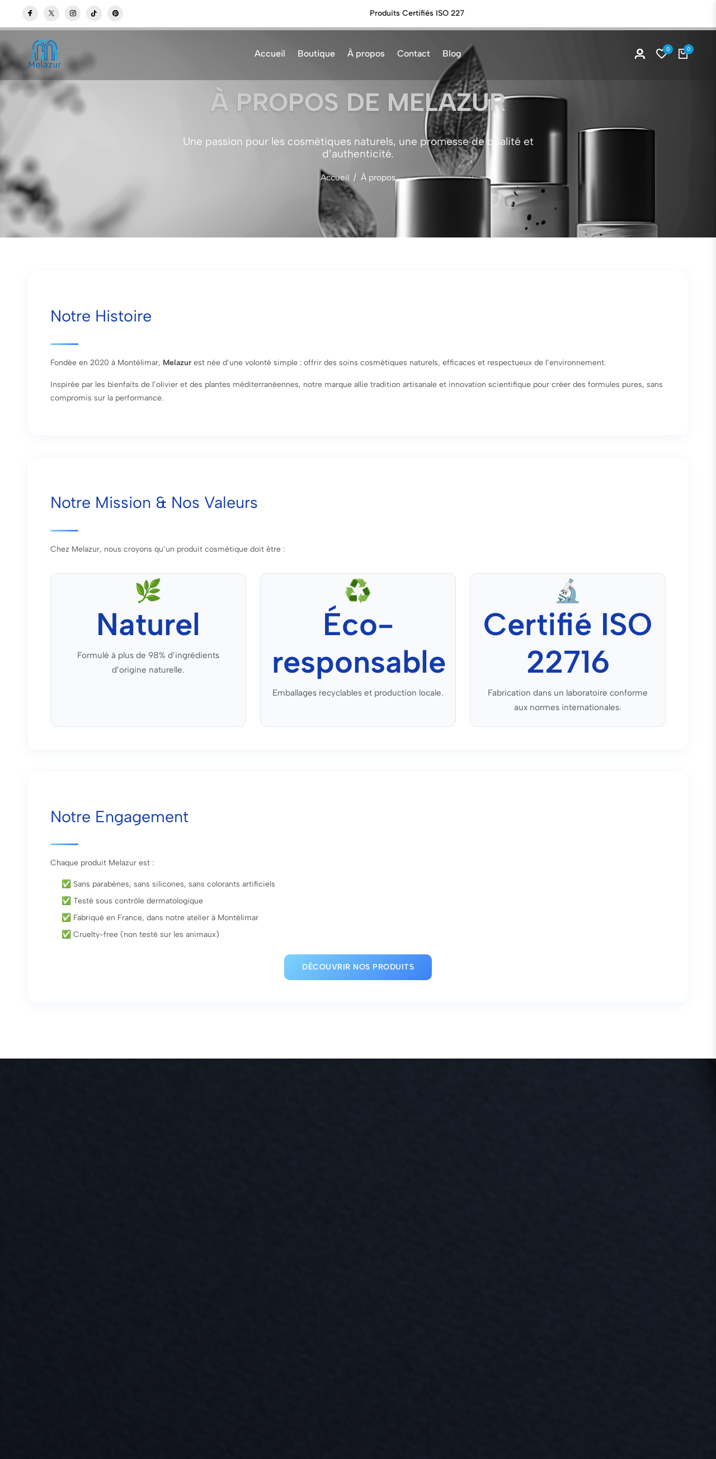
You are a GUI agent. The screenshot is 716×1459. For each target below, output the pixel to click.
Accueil (270, 53)
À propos (366, 53)
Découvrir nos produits (358, 964)
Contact (413, 53)
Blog (451, 53)
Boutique (373, 13)
